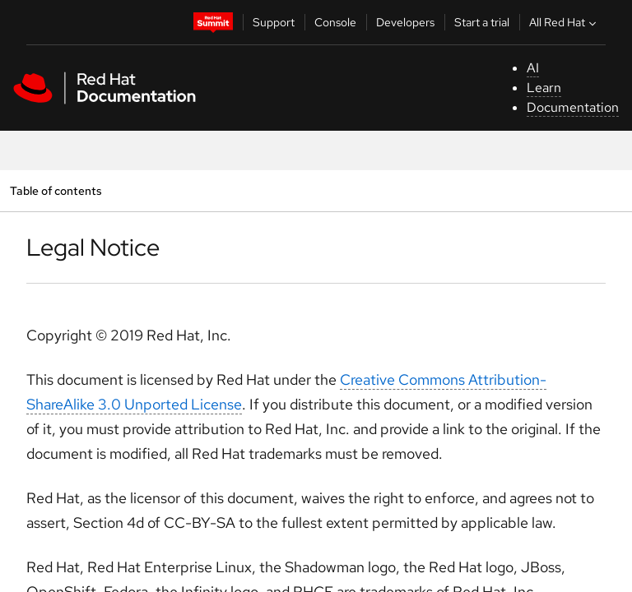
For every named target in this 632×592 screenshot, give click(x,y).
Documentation (573, 107)
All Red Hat (564, 22)
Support (274, 22)
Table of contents (55, 190)
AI (533, 67)
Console (335, 22)
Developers (405, 22)
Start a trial (481, 22)
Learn (544, 87)
